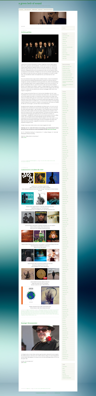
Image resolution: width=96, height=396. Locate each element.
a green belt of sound (30, 3)
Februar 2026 (65, 101)
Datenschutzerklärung (48, 9)
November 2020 (65, 220)
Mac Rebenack (43, 388)
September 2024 (65, 133)
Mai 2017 (64, 299)
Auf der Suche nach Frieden (67, 79)
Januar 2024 (65, 148)
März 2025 (64, 121)
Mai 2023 (64, 163)
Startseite (21, 9)
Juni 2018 (64, 275)
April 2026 (64, 97)
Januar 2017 (65, 307)
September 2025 (65, 110)
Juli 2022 (64, 182)
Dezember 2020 (65, 218)
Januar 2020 (65, 239)
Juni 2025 (64, 116)
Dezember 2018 (65, 263)
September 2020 (65, 224)
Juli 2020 (64, 227)
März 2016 (64, 326)
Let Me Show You (38, 311)
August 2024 (65, 135)
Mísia (54, 311)
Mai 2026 (64, 95)
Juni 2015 (64, 343)
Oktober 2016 (65, 313)
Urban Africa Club (66, 375)
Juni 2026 (64, 93)
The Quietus (65, 366)
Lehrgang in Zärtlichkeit (67, 72)
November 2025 (65, 106)
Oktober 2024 (65, 131)
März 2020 (64, 235)
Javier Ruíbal (23, 311)
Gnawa (48, 160)
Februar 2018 (65, 282)
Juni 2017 (64, 297)
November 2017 (65, 288)
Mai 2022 (64, 186)
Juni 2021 (64, 207)
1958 (39, 309)
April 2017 (64, 301)
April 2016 (64, 324)
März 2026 (64, 99)
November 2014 (65, 356)
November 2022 (65, 174)
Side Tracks (64, 58)
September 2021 (65, 201)
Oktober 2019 (65, 244)
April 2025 (64, 120)
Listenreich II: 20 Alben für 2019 (32, 170)
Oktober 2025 (65, 108)
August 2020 (65, 226)
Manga (47, 311)
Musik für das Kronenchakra (67, 73)
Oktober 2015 (65, 335)
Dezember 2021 (65, 195)
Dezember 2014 (65, 354)
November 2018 (65, 265)
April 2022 (64, 188)
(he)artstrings (65, 37)
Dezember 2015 (65, 332)
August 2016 (65, 316)
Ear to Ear (64, 43)
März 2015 (64, 349)
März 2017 (64, 303)
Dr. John (42, 160)
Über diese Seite (27, 9)
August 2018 (65, 271)
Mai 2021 (64, 209)
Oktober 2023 (65, 154)
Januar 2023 (65, 171)
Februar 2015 (65, 350)
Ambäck (42, 309)
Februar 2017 (65, 305)
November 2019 (65, 243)
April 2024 (64, 142)
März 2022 (64, 190)
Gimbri (45, 160)
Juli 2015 (64, 341)
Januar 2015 (65, 352)
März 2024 (64, 144)
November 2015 (65, 333)
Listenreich (32, 309)
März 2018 (64, 280)
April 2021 (64, 210)
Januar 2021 (65, 216)
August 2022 (65, 180)
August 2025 (65, 112)
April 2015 (64, 347)
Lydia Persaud (43, 311)
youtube (25, 137)
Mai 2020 (64, 231)
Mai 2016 (64, 322)
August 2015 (65, 339)
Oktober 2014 (65, 358)
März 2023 (64, 167)
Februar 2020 (65, 237)
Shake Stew (28, 161)
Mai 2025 (64, 118)
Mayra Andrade (50, 311)
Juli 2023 (64, 159)
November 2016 (65, 311)
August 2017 (65, 294)
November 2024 (65, 129)
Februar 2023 (65, 169)
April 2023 (64, 165)
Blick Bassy (45, 309)
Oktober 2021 (65, 199)
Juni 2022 (64, 184)
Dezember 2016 (65, 309)
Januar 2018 (65, 284)
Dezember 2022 (65, 173)
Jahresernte (65, 49)
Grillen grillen (26, 32)
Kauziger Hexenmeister (29, 323)
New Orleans (48, 388)
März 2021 (64, 212)
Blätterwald (34, 9)
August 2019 (65, 248)
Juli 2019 (64, 250)
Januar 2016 (65, 330)
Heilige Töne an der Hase (67, 66)
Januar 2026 (65, 103)
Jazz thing (64, 374)
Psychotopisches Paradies (67, 75)
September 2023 (65, 156)
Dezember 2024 (65, 127)
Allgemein (35, 160)
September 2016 (65, 315)
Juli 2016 (64, 318)
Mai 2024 (64, 140)
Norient (64, 370)
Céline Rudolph (50, 309)
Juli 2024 (64, 137)
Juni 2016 (64, 320)
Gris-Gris (51, 160)
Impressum (40, 9)
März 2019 (64, 258)
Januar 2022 (65, 193)
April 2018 (64, 279)
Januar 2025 (65, 125)
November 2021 (65, 197)
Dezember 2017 (65, 286)
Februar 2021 (65, 214)
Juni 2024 (64, 138)
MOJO (64, 368)
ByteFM (64, 372)
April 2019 (64, 256)
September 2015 (65, 337)
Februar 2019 (65, 260)
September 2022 (65, 178)
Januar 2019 (65, 262)
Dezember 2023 (65, 150)
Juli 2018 (64, 273)
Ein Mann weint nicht (66, 68)
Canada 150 (65, 41)
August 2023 (65, 157)
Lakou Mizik (32, 311)
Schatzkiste (64, 56)
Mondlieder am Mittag (66, 70)
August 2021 (65, 203)
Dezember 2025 (65, 104)
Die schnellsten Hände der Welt (68, 77)
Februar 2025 (65, 123)
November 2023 (65, 152)
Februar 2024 (65, 146)
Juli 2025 (64, 114)
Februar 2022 (65, 191)
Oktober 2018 (65, 267)
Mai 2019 (64, 254)
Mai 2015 (64, 345)
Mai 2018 (64, 277)
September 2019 (65, 246)
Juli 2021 (64, 205)
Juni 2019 (64, 252)
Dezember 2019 (65, 241)
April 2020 (64, 233)
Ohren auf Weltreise (66, 54)
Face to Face (65, 45)
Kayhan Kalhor (28, 311)
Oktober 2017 (65, 290)
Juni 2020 (64, 229)
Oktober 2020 (65, 222)
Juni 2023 (64, 161)
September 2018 (65, 269)
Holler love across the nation (68, 47)
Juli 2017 (64, 296)
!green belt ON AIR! (30, 160)
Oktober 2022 (65, 176)
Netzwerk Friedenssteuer (67, 377)
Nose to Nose (65, 52)
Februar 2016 (65, 328)
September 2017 (65, 292)
